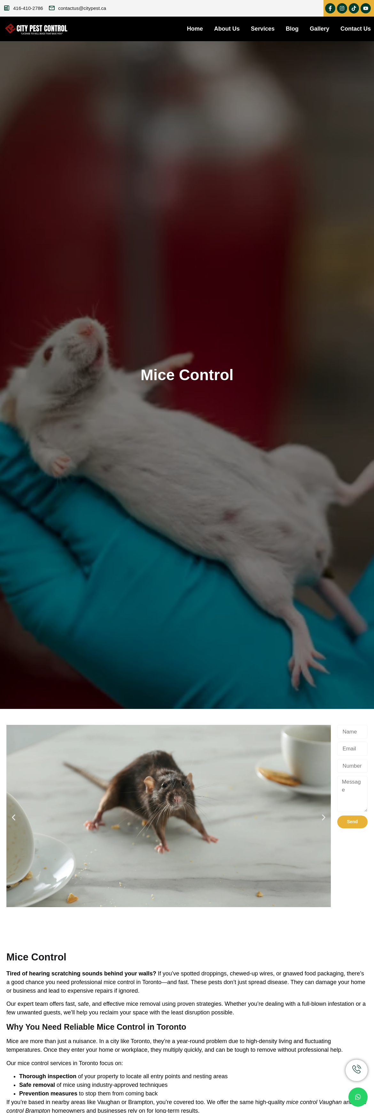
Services (263, 29)
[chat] (358, 1097)
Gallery (319, 29)
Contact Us (355, 29)
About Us (227, 29)
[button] (14, 817)
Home (195, 29)
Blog (292, 29)
